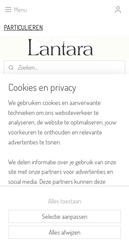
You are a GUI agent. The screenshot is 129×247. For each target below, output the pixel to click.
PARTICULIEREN (23, 27)
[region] (64, 142)
